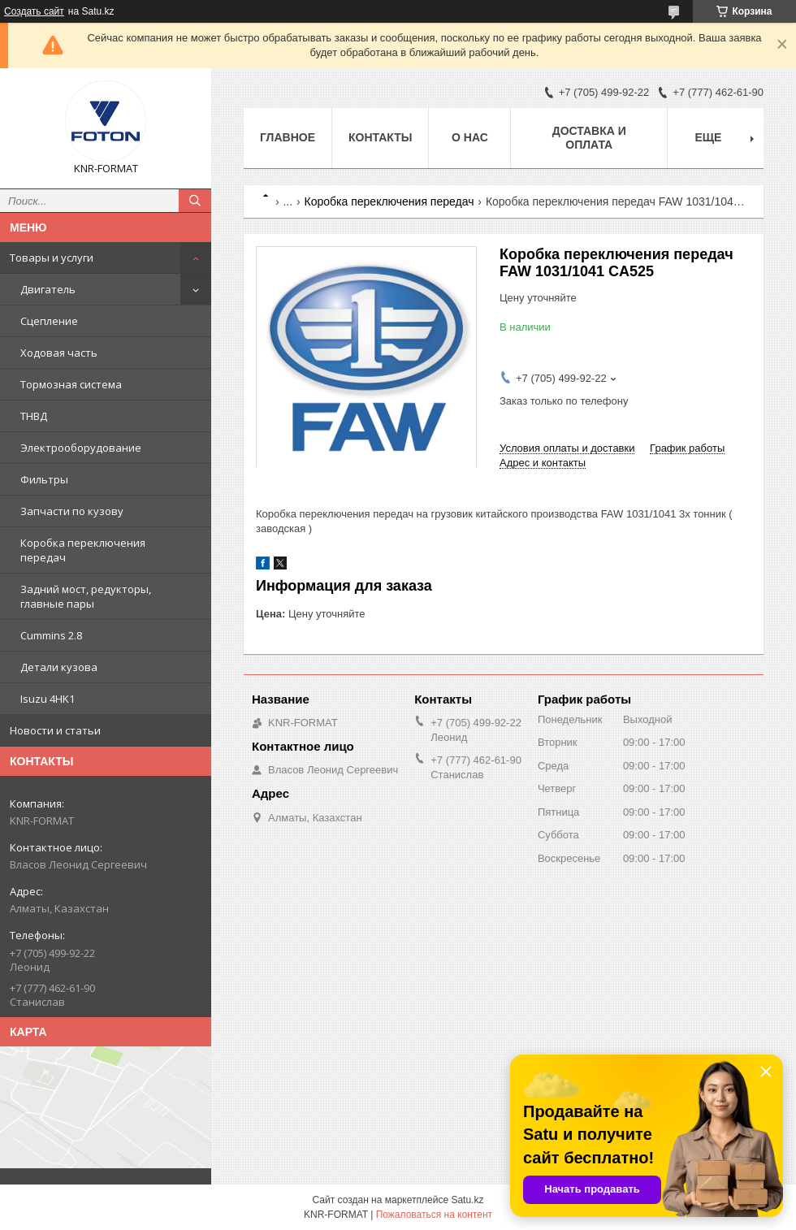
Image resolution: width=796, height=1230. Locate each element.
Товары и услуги (51, 257)
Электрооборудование (80, 447)
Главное (287, 137)
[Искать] (195, 200)
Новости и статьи (55, 730)
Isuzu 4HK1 (47, 698)
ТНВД (33, 416)
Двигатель (48, 289)
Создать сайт (34, 11)
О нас (470, 137)
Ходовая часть (58, 352)
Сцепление (49, 321)
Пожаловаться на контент (434, 1214)
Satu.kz (467, 1200)
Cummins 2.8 (51, 635)
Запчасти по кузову (71, 511)
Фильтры (44, 479)
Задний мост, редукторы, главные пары (85, 596)
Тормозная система (71, 384)
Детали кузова (58, 667)
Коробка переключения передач (82, 550)
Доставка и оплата (589, 137)
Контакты (380, 137)
